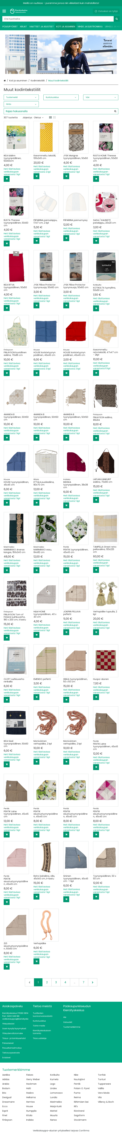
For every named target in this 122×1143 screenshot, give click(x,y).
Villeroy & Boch (106, 1101)
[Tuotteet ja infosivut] (5, 11)
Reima (77, 1097)
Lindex (53, 1088)
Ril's (76, 1106)
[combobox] (61, 19)
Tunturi (102, 1079)
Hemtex (30, 1101)
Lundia (53, 1097)
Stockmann (80, 1119)
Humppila (31, 1110)
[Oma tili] (89, 11)
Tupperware (104, 1083)
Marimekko (56, 1101)
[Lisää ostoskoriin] (7, 179)
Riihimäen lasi (81, 1101)
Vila (100, 1097)
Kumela (54, 1079)
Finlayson (7, 1119)
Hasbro (30, 1092)
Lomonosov (56, 1092)
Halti (28, 1088)
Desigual (6, 1097)
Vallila (101, 1088)
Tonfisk (102, 1074)
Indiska (30, 1119)
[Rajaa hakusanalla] (61, 111)
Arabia (5, 1083)
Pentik (77, 1083)
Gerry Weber (33, 1079)
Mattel (53, 1110)
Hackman (31, 1083)
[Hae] (117, 19)
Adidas (5, 1079)
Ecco (5, 1106)
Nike (76, 1074)
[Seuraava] (92, 982)
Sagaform (79, 1115)
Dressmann (8, 1101)
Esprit (5, 1110)
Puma (77, 1092)
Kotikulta (54, 1074)
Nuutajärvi (79, 1079)
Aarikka (6, 1074)
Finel (4, 1115)
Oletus (38, 117)
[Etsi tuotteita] (61, 19)
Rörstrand (79, 1110)
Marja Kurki (56, 1106)
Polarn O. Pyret (82, 1088)
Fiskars (29, 1074)
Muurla (53, 1115)
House (29, 1106)
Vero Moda (103, 1092)
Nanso (53, 1119)
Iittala (29, 1115)
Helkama (31, 1097)
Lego (52, 1083)
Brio (4, 1092)
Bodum (6, 1088)
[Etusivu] (19, 11)
